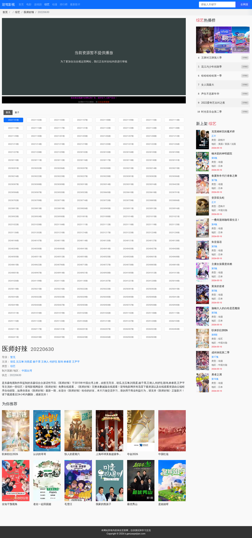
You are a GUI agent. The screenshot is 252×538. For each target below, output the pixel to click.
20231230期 (174, 232)
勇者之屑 (217, 374)
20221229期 (59, 152)
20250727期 (128, 305)
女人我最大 (207, 84)
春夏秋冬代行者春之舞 (224, 175)
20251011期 (13, 313)
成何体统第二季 (221, 352)
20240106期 (13, 240)
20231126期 (13, 232)
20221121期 (82, 128)
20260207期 (105, 329)
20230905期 (105, 208)
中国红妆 (163, 454)
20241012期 (151, 273)
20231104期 (59, 224)
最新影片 (75, 4)
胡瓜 (12, 361)
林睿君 (67, 361)
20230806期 (174, 200)
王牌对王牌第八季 (211, 57)
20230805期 (151, 200)
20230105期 (151, 152)
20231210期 (59, 232)
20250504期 (105, 305)
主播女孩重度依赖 (222, 264)
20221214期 (36, 144)
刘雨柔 (28, 361)
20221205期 (82, 136)
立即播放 (245, 57)
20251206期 (82, 321)
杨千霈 (36, 361)
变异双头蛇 (218, 197)
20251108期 (151, 313)
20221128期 (174, 128)
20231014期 (128, 216)
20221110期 (151, 120)
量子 (17, 112)
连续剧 (38, 4)
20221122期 (105, 128)
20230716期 (82, 200)
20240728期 (128, 265)
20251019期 (59, 313)
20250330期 (105, 297)
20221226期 (174, 144)
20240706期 (59, 265)
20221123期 (128, 128)
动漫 (54, 4)
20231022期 (13, 224)
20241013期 (174, 273)
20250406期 (151, 297)
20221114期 (174, 120)
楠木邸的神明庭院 (222, 153)
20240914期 (59, 273)
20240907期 (36, 273)
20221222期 (151, 144)
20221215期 (59, 144)
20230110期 (13, 160)
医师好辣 (29, 12)
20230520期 (59, 192)
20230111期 (36, 160)
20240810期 (174, 265)
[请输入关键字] (217, 4)
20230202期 (36, 168)
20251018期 (36, 313)
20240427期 (151, 249)
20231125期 (174, 224)
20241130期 (82, 281)
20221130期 (36, 136)
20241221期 (128, 281)
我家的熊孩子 (103, 504)
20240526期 (128, 257)
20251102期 (128, 313)
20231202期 (36, 232)
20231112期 (105, 224)
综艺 (47, 4)
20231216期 (82, 232)
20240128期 (174, 240)
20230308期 (36, 184)
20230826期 (82, 208)
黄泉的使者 (218, 286)
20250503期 (82, 305)
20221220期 (105, 144)
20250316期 (13, 297)
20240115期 (59, 240)
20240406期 (59, 249)
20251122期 (36, 321)
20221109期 (128, 120)
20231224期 (151, 232)
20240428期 (174, 249)
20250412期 (174, 297)
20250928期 (151, 305)
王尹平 (76, 361)
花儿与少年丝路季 (211, 66)
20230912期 (151, 208)
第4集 (214, 224)
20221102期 (36, 120)
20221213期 (13, 144)
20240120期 (105, 240)
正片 (214, 136)
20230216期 (13, 176)
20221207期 (128, 136)
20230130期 (151, 160)
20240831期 (13, 273)
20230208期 (105, 168)
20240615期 (13, 265)
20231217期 (105, 232)
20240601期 (151, 257)
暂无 (12, 357)
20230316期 (151, 184)
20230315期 (128, 184)
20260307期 (128, 329)
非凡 (8, 112)
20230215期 (174, 168)
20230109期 (174, 152)
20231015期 (151, 216)
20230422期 (174, 184)
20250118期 (13, 289)
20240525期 (105, 257)
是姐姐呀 (163, 504)
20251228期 (151, 321)
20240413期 (82, 249)
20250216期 (59, 289)
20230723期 (105, 200)
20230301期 (128, 176)
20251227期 (128, 321)
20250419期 (13, 305)
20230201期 (13, 168)
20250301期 (128, 289)
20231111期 (82, 224)
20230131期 (174, 160)
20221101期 (13, 120)
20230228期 (105, 176)
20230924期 (36, 216)
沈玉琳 (20, 361)
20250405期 (128, 297)
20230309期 (59, 184)
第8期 (214, 334)
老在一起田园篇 (42, 504)
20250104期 (174, 281)
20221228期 (36, 152)
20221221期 (128, 144)
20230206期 (59, 168)
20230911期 (128, 208)
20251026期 (105, 313)
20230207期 (82, 168)
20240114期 (82, 240)
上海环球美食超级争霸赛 (109, 454)
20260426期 (105, 337)
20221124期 (151, 128)
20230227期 (82, 176)
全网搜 (244, 4)
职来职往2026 (10, 454)
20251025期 (82, 313)
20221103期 (59, 120)
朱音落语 (217, 242)
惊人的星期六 (72, 454)
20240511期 (36, 257)
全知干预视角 (9, 504)
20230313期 (82, 184)
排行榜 (64, 4)
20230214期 (151, 168)
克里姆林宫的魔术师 (223, 131)
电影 (29, 4)
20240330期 (36, 249)
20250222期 (82, 289)
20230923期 (13, 216)
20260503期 (151, 337)
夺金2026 (132, 454)
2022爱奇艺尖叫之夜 (213, 102)
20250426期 (36, 305)
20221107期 (82, 120)
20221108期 (105, 120)
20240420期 (128, 249)
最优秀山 (132, 504)
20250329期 (82, 297)
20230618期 (151, 192)
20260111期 (13, 329)
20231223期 (128, 232)
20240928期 (105, 273)
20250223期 (105, 289)
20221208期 (151, 136)
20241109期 (36, 281)
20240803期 (151, 265)
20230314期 (105, 184)
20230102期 (82, 152)
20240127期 (151, 240)
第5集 (214, 246)
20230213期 (128, 168)
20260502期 (128, 337)
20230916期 (174, 208)
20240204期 (13, 249)
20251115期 (174, 313)
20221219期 (82, 144)
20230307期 (13, 184)
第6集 (214, 158)
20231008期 (105, 216)
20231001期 (82, 216)
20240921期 (82, 273)
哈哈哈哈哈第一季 (211, 75)
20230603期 (105, 192)
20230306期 (174, 176)
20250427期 (59, 305)
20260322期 (151, 329)
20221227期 (13, 152)
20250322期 (36, 297)
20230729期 (128, 200)
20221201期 (59, 136)
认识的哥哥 (39, 454)
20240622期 (36, 265)
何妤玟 (53, 361)
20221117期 (59, 128)
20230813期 (36, 208)
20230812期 (13, 208)
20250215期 (36, 289)
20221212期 (174, 136)
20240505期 (13, 257)
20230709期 (36, 200)
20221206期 (105, 136)
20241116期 (59, 281)
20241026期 (13, 281)
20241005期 (128, 273)
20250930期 (174, 305)
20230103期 (105, 152)
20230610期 (128, 192)
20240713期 (82, 265)
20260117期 (36, 329)
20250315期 (174, 289)
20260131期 (59, 329)
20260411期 (13, 337)
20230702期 (13, 200)
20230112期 (59, 160)
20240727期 (105, 265)
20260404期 (174, 329)
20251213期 (105, 321)
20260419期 (59, 337)
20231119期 (151, 224)
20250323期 (59, 297)
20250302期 (151, 289)
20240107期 (36, 240)
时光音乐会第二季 (211, 111)
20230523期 (82, 192)
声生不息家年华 (210, 93)
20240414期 (105, 249)
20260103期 (174, 321)
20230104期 (128, 152)
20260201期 (82, 329)
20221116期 (36, 128)
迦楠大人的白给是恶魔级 (226, 308)
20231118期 (128, 224)
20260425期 (82, 337)
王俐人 (45, 361)
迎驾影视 (8, 4)
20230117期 (105, 160)
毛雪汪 (68, 504)
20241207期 (105, 281)
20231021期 (174, 216)
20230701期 (174, 192)
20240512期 (59, 257)
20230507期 (36, 192)
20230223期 (59, 176)
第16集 (215, 379)
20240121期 (128, 240)
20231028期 (36, 224)
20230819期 (59, 208)
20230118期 (128, 160)
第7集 (214, 180)
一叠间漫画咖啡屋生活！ (226, 219)
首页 (21, 4)
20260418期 (36, 337)
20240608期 (174, 257)
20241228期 (151, 281)
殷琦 (60, 361)
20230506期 (13, 192)
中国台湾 (27, 370)
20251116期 (13, 321)
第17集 (215, 357)
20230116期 (82, 160)
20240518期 (82, 257)
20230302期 (151, 176)
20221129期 (13, 136)
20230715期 (59, 200)
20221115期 (13, 128)
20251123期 (59, 321)
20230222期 (36, 176)
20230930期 (59, 216)
